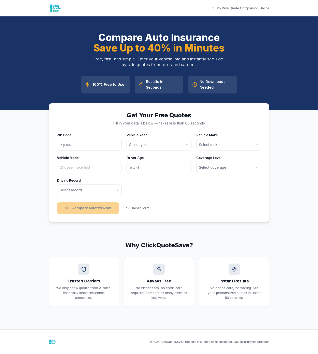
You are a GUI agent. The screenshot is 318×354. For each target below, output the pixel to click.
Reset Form (137, 208)
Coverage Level (208, 158)
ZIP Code (64, 135)
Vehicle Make (207, 135)
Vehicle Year (137, 135)
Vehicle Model (68, 158)
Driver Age (135, 158)
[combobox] (159, 144)
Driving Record (69, 180)
